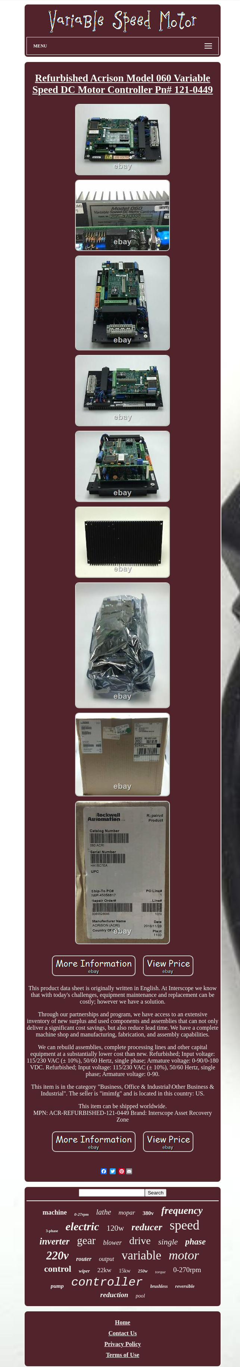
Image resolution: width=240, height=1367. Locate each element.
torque (160, 1272)
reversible (184, 1286)
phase (195, 1241)
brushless (159, 1286)
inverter (55, 1241)
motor (184, 1255)
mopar (127, 1212)
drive (140, 1240)
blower (112, 1242)
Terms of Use (122, 1355)
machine (55, 1212)
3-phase (52, 1231)
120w (115, 1228)
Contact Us (122, 1333)
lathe (103, 1212)
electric (82, 1226)
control (57, 1269)
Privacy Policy (122, 1344)
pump (57, 1286)
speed (185, 1225)
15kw (124, 1271)
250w (143, 1271)
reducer (146, 1227)
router (83, 1259)
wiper (84, 1271)
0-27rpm (81, 1214)
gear (86, 1240)
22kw (104, 1270)
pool (140, 1296)
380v (148, 1213)
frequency (182, 1210)
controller (107, 1282)
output (106, 1259)
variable (141, 1255)
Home (122, 1322)
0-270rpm (187, 1270)
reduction (114, 1295)
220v (57, 1255)
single (168, 1241)
